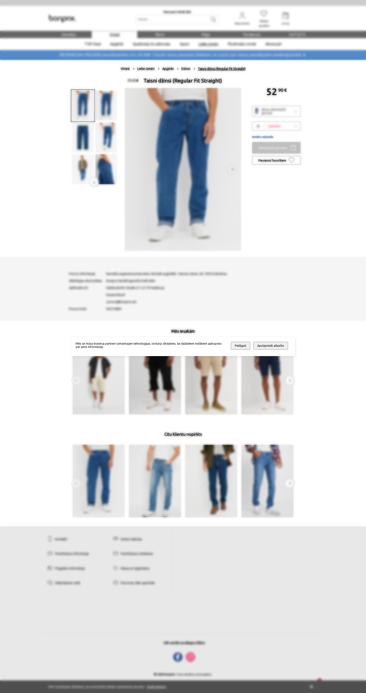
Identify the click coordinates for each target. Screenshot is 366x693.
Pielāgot (240, 345)
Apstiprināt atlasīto (270, 345)
